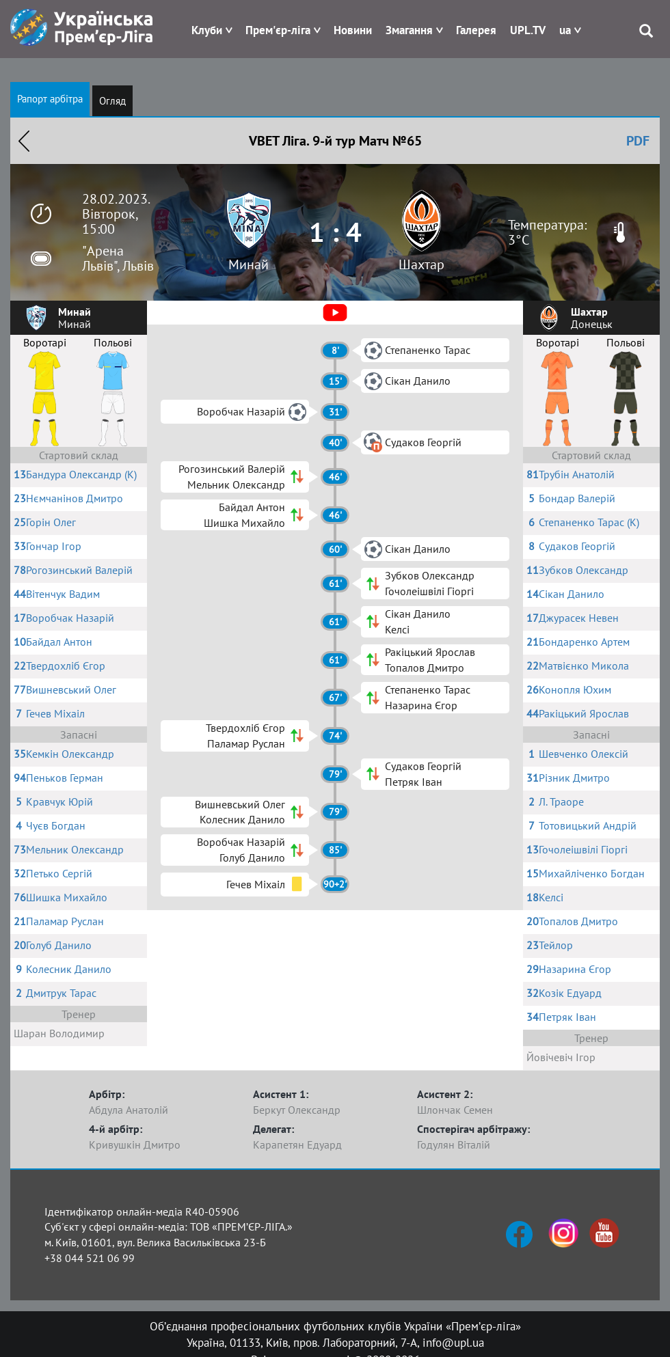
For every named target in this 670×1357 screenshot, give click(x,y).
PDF (637, 141)
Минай (248, 264)
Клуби (206, 30)
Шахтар (421, 264)
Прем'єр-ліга (277, 30)
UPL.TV (528, 30)
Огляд (112, 100)
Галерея (476, 30)
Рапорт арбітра (50, 98)
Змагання (409, 30)
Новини (353, 30)
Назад (24, 141)
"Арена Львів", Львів (118, 258)
